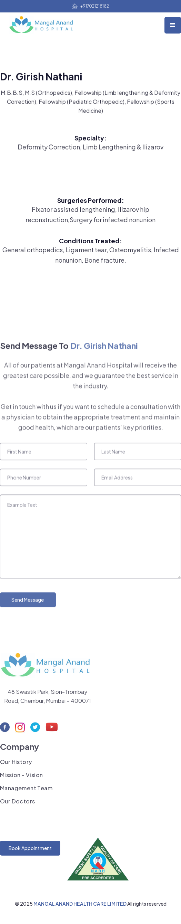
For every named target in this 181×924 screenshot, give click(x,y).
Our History (16, 765)
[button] (172, 25)
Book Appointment (30, 848)
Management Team (26, 791)
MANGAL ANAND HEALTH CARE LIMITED (80, 904)
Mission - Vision (21, 778)
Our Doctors (17, 804)
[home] (42, 23)
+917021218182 (94, 6)
